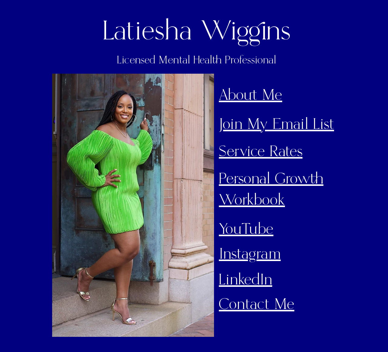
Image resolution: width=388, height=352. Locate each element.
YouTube (246, 229)
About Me (250, 95)
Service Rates (261, 151)
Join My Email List (276, 124)
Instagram (250, 254)
